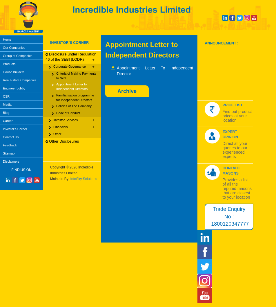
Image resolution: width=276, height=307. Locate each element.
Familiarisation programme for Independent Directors (73, 97)
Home (7, 39)
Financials (72, 127)
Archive (127, 91)
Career (8, 121)
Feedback (10, 145)
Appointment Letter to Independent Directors (70, 86)
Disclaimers (11, 161)
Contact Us (11, 137)
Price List (233, 105)
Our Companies (14, 47)
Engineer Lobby (14, 88)
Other (55, 134)
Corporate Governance (72, 67)
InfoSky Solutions (83, 179)
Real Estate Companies (20, 80)
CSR (6, 96)
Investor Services (72, 120)
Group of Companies (17, 56)
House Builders (14, 72)
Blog (6, 112)
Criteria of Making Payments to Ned (74, 75)
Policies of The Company (72, 106)
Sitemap (8, 153)
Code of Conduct (66, 113)
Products (9, 64)
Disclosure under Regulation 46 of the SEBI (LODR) (71, 57)
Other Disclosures (62, 141)
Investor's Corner (15, 129)
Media (7, 104)
